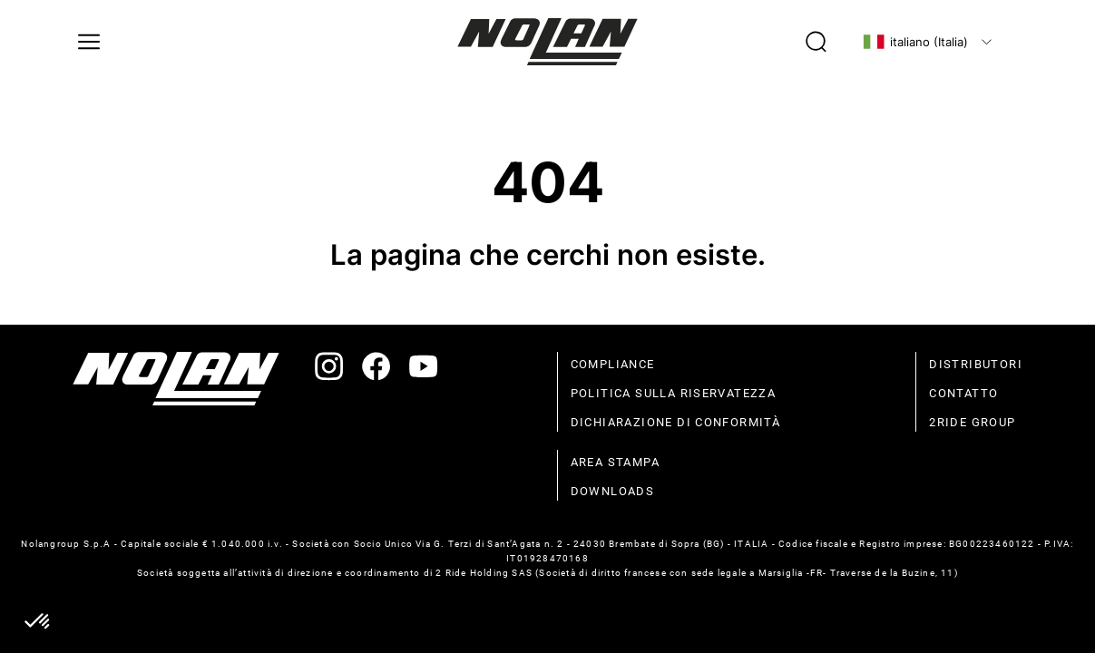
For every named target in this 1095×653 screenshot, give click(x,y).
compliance (613, 364)
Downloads (613, 491)
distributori (975, 364)
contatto (963, 393)
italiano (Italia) (915, 42)
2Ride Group (972, 422)
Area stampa (615, 462)
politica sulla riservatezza (674, 393)
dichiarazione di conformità (676, 422)
